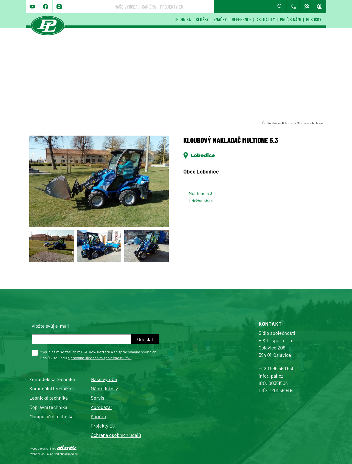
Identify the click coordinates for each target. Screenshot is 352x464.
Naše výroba (198, 7)
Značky (220, 19)
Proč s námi (290, 19)
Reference (242, 19)
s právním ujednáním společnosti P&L (100, 357)
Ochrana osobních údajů (116, 435)
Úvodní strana (271, 123)
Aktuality (265, 19)
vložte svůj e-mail (50, 326)
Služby (202, 19)
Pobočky (313, 19)
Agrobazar (101, 407)
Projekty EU (244, 7)
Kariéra (222, 7)
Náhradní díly (104, 388)
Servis (97, 398)
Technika (182, 19)
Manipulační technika (310, 123)
